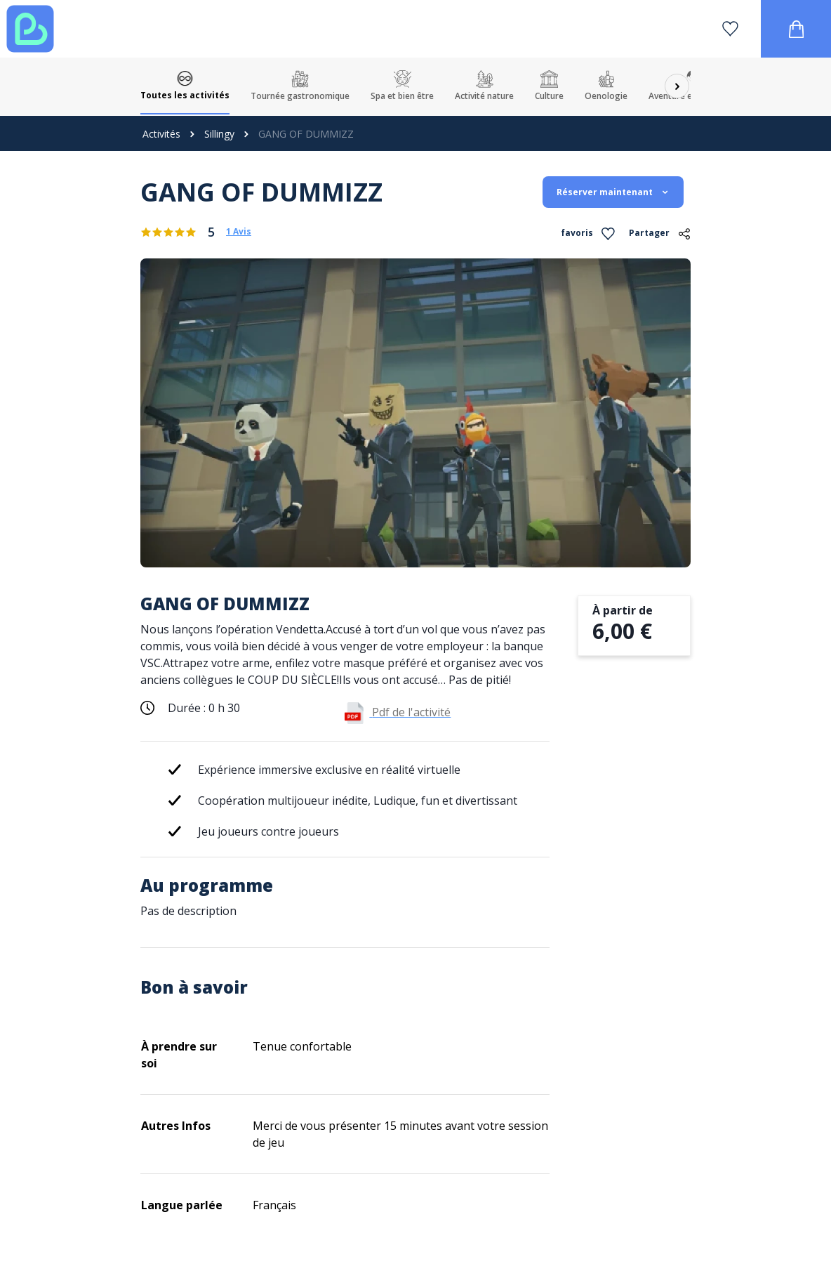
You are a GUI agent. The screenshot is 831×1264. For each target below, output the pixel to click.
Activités (161, 133)
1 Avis (238, 231)
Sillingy (219, 133)
